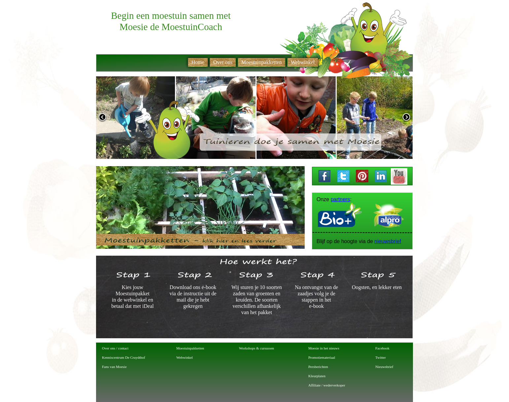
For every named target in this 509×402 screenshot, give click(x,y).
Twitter (380, 357)
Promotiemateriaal (321, 357)
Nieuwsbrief (384, 367)
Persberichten (318, 367)
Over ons (222, 62)
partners (340, 199)
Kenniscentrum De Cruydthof (123, 357)
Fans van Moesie (114, 367)
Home (197, 62)
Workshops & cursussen (256, 348)
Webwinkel (184, 357)
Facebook (382, 348)
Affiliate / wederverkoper (326, 385)
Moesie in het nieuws (323, 348)
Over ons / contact (115, 348)
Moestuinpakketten (190, 348)
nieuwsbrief (387, 241)
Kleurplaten (316, 376)
